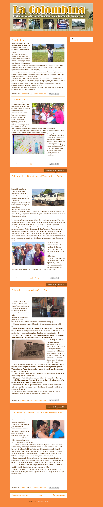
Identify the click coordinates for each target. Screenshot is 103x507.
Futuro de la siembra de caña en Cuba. (30, 290)
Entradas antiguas (59, 495)
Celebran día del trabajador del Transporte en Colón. (37, 176)
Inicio (40, 495)
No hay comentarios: (40, 93)
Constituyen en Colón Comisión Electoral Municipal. (36, 412)
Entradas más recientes (19, 495)
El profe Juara (18, 40)
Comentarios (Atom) (42, 501)
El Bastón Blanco (19, 99)
